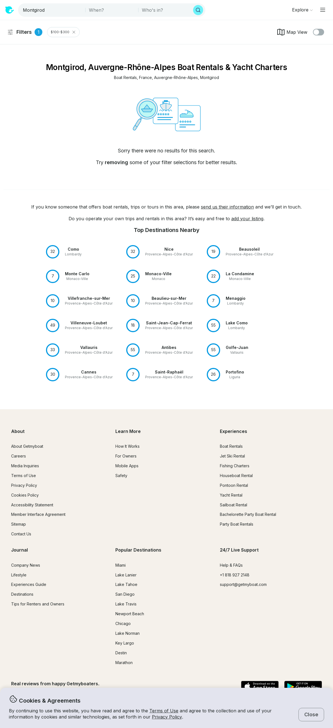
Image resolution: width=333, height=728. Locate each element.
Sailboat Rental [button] (233, 504)
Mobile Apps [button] (126, 465)
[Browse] (302, 10)
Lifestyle (18, 575)
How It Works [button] (127, 446)
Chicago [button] (123, 623)
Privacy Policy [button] (167, 717)
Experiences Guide (28, 584)
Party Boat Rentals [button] (236, 524)
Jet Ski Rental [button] (232, 456)
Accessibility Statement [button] (32, 504)
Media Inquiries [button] (25, 465)
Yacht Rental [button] (231, 495)
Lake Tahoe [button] (126, 584)
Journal (19, 550)
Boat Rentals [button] (231, 446)
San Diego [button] (125, 594)
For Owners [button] (126, 456)
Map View (291, 32)
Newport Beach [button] (129, 613)
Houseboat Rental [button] (236, 475)
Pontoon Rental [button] (234, 485)
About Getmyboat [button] (27, 446)
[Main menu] (323, 9)
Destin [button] (121, 652)
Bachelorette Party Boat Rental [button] (248, 514)
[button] (125, 77)
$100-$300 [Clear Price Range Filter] (63, 32)
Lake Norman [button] (127, 633)
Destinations (22, 594)
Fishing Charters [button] (234, 465)
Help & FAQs (231, 565)
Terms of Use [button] (163, 710)
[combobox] (52, 10)
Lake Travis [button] (126, 604)
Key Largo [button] (124, 643)
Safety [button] (121, 475)
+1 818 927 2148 (234, 575)
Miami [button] (120, 565)
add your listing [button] (247, 218)
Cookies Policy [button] (25, 495)
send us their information (227, 207)
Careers (18, 456)
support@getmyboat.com (243, 584)
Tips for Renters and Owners (37, 604)
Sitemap (18, 524)
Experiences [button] (233, 431)
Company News (25, 565)
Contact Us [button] (21, 533)
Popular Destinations (138, 550)
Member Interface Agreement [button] (38, 514)
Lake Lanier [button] (126, 575)
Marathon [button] (124, 662)
